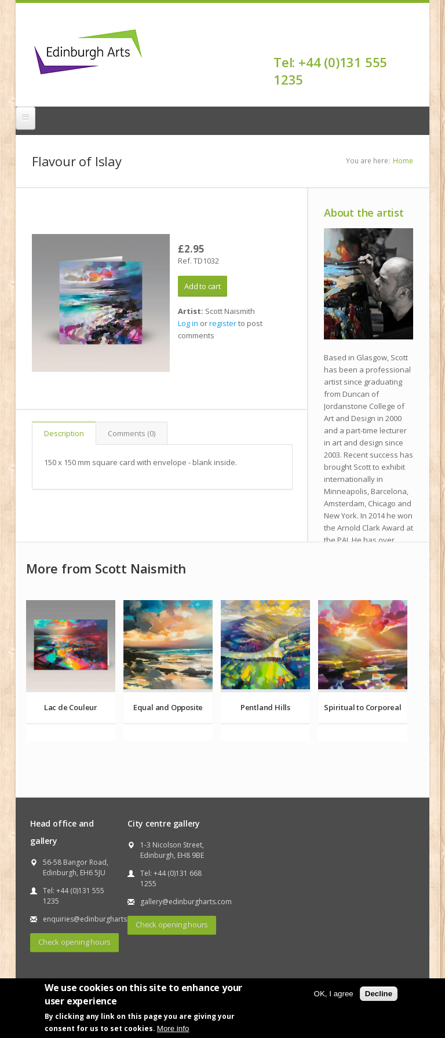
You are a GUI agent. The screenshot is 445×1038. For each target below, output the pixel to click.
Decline (378, 993)
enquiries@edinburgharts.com (93, 919)
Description (64, 433)
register (222, 323)
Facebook (406, 41)
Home (403, 161)
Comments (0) (131, 433)
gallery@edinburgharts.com (186, 902)
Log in (188, 323)
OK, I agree (333, 993)
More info (173, 1028)
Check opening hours (74, 942)
